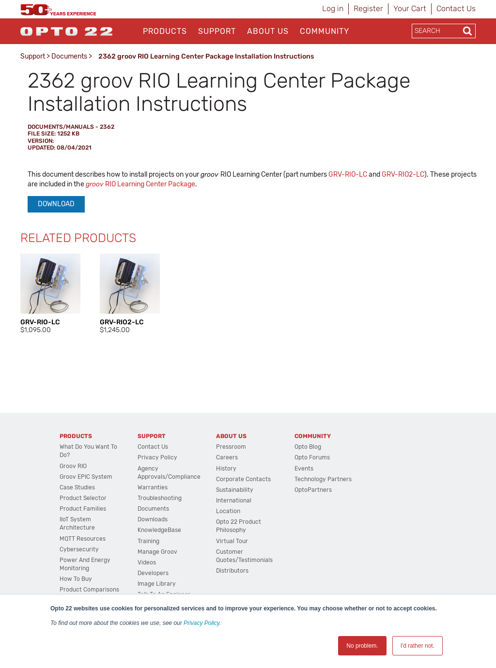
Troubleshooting (160, 498)
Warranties (153, 487)
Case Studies (77, 487)
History (226, 468)
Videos (147, 562)
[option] (50, 294)
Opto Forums (312, 457)
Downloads (153, 519)
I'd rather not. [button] (417, 645)
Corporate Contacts (243, 479)
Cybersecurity (79, 549)
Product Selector (83, 498)
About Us (268, 31)
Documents (69, 56)
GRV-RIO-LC (347, 174)
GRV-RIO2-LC (403, 174)
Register (368, 8)
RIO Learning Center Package (140, 184)
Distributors (232, 570)
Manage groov (157, 551)
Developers (153, 573)
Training (148, 541)
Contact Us (456, 8)
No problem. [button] (362, 645)
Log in (332, 8)
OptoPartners (313, 489)
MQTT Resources (83, 538)
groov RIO (73, 466)
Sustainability (234, 489)
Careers (227, 457)
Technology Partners (323, 479)
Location (228, 511)
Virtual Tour (232, 541)
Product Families (83, 508)
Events (303, 468)
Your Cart (409, 8)
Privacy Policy (201, 623)
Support (217, 31)
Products (165, 31)
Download (56, 204)
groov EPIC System (86, 476)
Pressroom (231, 446)
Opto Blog (307, 446)
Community (324, 31)
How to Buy (76, 579)
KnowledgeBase (159, 530)
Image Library (157, 583)
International (233, 500)
